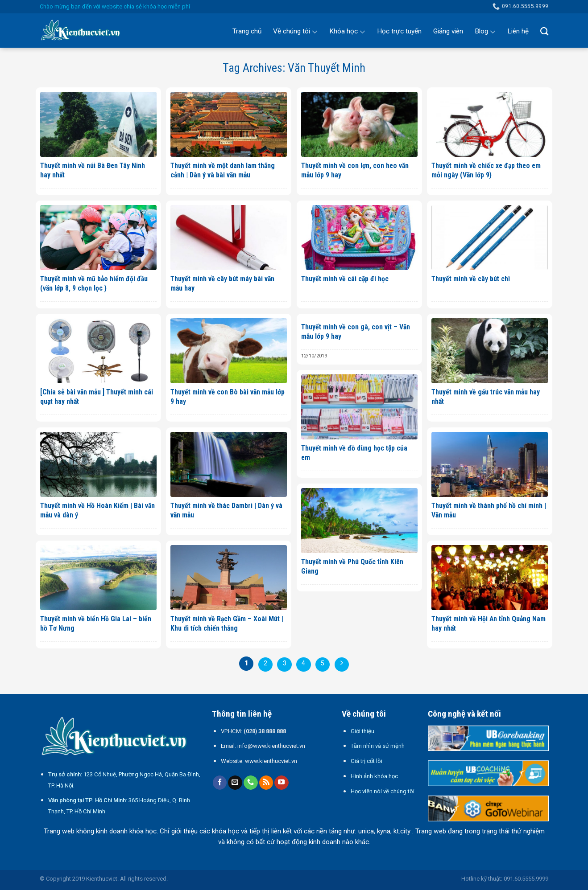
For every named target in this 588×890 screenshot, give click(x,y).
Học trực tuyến (399, 31)
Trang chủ (246, 31)
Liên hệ (518, 31)
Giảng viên (448, 31)
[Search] (544, 31)
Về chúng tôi (295, 31)
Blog (485, 31)
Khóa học (347, 31)
